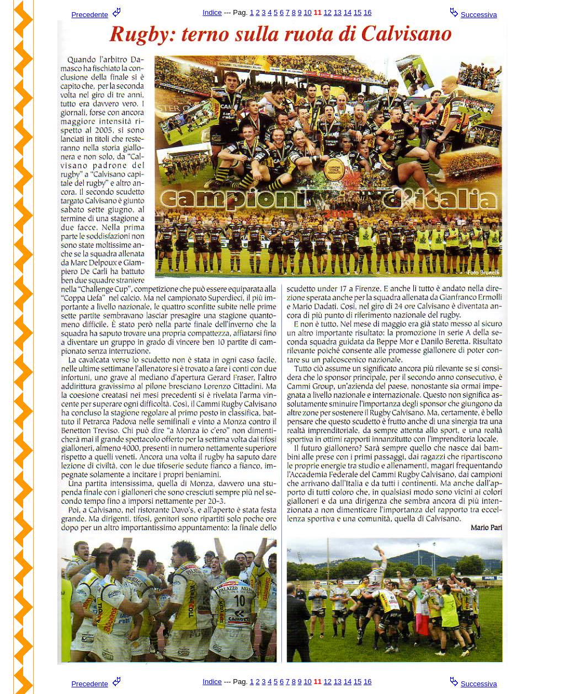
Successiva (479, 14)
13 (338, 12)
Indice (212, 12)
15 (357, 12)
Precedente (89, 14)
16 (367, 12)
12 (328, 12)
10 (307, 12)
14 (347, 12)
